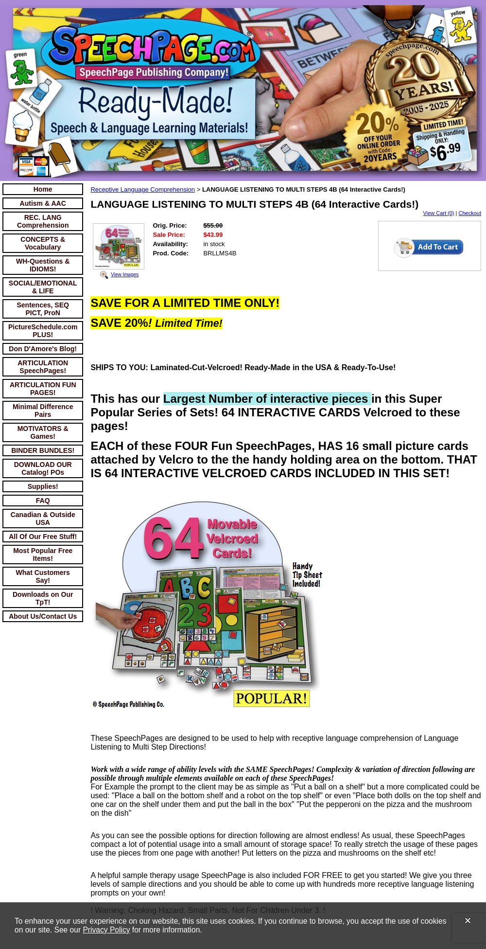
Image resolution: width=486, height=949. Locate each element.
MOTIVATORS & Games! (43, 432)
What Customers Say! (43, 576)
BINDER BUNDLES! (42, 450)
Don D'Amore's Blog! (43, 349)
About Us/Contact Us (43, 616)
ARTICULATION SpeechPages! (42, 367)
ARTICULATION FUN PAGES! (43, 388)
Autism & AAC (43, 203)
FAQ (43, 500)
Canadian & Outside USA (43, 518)
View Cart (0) (438, 213)
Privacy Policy (106, 930)
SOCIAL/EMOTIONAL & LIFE (43, 287)
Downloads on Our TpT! (43, 598)
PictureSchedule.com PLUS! (42, 331)
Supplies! (43, 486)
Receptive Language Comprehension (142, 189)
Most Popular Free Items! (42, 554)
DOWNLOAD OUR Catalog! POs (43, 468)
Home (43, 189)
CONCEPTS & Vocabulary (42, 243)
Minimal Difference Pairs (43, 410)
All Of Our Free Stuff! (43, 536)
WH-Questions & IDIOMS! (42, 265)
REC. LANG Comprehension (43, 221)
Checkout (470, 213)
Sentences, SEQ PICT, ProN (43, 309)
